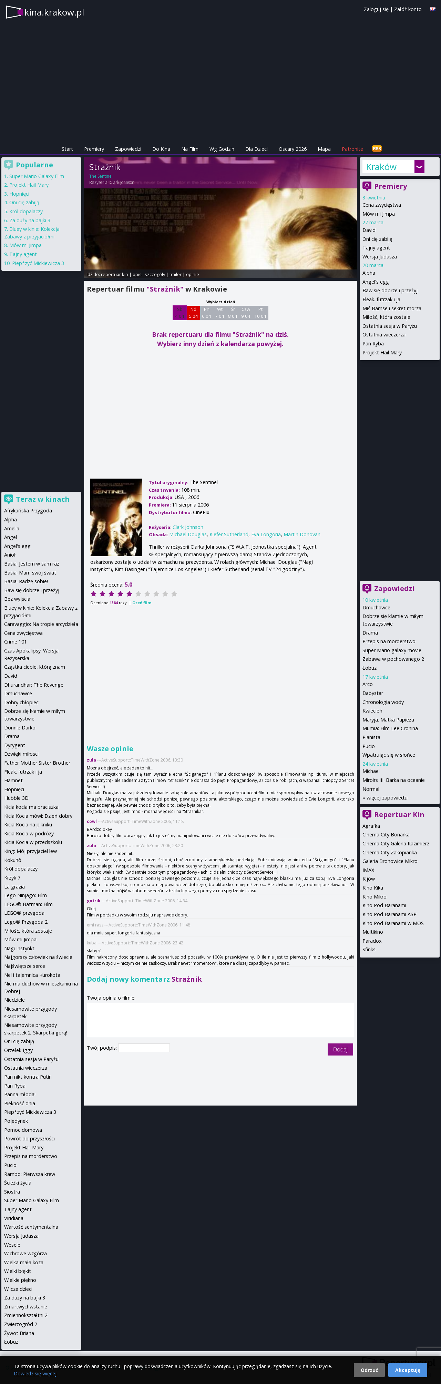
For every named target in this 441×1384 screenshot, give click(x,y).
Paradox (372, 941)
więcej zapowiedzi (387, 797)
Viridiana (13, 1218)
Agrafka (371, 826)
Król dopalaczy (26, 211)
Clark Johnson (122, 182)
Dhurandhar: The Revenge (33, 684)
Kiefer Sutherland (228, 534)
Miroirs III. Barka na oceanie (393, 780)
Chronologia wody (383, 702)
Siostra (12, 1191)
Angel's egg (375, 281)
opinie (192, 274)
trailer (176, 274)
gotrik (94, 901)
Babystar (372, 693)
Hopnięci (19, 193)
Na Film (189, 149)
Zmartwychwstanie (25, 1306)
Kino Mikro (374, 896)
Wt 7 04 (219, 312)
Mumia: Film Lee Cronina (390, 728)
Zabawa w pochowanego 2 (393, 659)
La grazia (14, 886)
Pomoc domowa (23, 1130)
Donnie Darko (19, 727)
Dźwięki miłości (21, 753)
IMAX (368, 870)
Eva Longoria (266, 534)
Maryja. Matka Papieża (388, 719)
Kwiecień (372, 710)
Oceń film (141, 602)
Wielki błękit (17, 1271)
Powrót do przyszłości (29, 1138)
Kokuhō (12, 860)
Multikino (372, 932)
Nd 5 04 (193, 312)
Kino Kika (372, 887)
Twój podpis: (102, 1047)
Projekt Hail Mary (382, 352)
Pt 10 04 (260, 312)
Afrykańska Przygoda (28, 510)
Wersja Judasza (379, 256)
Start (67, 149)
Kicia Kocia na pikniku (28, 824)
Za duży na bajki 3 (29, 220)
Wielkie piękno (20, 1280)
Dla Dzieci (256, 149)
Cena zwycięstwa (381, 205)
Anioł (10, 554)
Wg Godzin (221, 149)
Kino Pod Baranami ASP (389, 914)
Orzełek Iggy (18, 1050)
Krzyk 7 (12, 877)
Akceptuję (407, 1370)
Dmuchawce (376, 607)
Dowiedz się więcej (35, 1373)
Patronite (352, 149)
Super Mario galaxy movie (391, 650)
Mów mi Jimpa (378, 213)
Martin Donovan (302, 534)
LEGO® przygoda (24, 913)
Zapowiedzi (128, 149)
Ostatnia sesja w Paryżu (389, 326)
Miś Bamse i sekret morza (391, 308)
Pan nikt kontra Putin (28, 1076)
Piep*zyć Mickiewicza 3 (38, 263)
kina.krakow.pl (54, 12)
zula (91, 760)
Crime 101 (15, 641)
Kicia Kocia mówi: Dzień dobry (38, 816)
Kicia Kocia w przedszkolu (33, 842)
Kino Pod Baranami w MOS (393, 923)
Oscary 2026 (293, 149)
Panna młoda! (19, 1094)
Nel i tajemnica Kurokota (32, 975)
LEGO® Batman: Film (28, 904)
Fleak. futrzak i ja (381, 299)
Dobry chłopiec (21, 702)
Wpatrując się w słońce (388, 755)
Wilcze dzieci (18, 1289)
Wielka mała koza (23, 1262)
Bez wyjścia (17, 599)
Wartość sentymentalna (31, 1227)
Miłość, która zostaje (386, 317)
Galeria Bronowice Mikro (390, 861)
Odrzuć (369, 1370)
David (369, 230)
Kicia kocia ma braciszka (31, 807)
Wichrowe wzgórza (25, 1253)
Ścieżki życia (17, 1182)
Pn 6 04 (206, 312)
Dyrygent (14, 745)
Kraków (381, 166)
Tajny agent (376, 247)
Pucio (368, 746)
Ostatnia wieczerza (384, 334)
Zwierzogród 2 (20, 1324)
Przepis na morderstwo (389, 641)
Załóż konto (408, 9)
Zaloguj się (376, 9)
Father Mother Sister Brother (37, 762)
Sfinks (369, 949)
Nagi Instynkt (19, 948)
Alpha (368, 272)
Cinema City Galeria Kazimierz (395, 843)
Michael (371, 771)
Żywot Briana (19, 1333)
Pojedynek (16, 1121)
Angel (10, 537)
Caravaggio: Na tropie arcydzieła (41, 624)
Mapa (324, 149)
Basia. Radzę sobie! (26, 581)
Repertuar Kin (399, 814)
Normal (370, 789)
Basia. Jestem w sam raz (31, 563)
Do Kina (161, 149)
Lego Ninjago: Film (25, 895)
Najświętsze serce (24, 966)
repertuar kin (114, 274)
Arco (367, 684)
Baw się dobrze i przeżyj (390, 290)
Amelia (11, 528)
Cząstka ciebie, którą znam (34, 667)
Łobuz (369, 668)
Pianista (371, 737)
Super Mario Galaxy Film (36, 176)
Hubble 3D (16, 798)
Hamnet (13, 780)
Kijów (368, 878)
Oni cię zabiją (377, 239)
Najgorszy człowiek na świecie (38, 957)
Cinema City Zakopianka (389, 852)
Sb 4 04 (179, 312)
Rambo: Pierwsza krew (29, 1174)
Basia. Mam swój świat (30, 572)
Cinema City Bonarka (386, 834)
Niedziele (14, 1000)
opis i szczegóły (149, 274)
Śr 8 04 (232, 312)
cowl (92, 821)
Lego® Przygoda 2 (26, 922)
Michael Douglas (188, 534)
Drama (370, 632)
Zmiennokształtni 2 (26, 1315)
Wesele (12, 1244)
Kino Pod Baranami (384, 905)
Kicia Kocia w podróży (29, 833)
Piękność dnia (19, 1103)
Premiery (94, 149)
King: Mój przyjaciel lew (30, 851)
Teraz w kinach (43, 499)
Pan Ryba (373, 343)
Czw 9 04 (245, 312)
